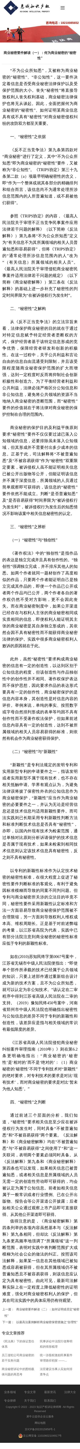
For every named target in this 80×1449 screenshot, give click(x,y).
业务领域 (10, 1392)
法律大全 (70, 1392)
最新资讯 (50, 1392)
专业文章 (30, 1392)
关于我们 (30, 1400)
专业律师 (10, 1400)
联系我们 (50, 1400)
